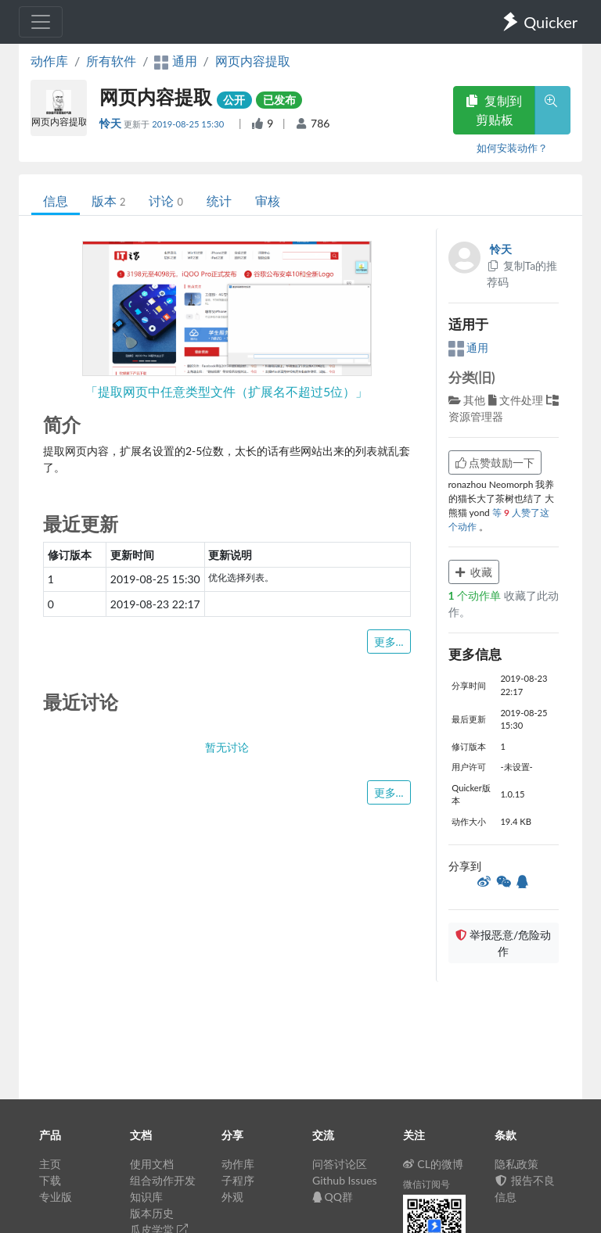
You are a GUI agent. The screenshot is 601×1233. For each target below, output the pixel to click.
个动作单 (476, 595)
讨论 (165, 200)
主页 (50, 1163)
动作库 (49, 60)
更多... (389, 641)
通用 (468, 347)
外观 (232, 1196)
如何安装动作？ (512, 148)
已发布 (279, 99)
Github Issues (344, 1180)
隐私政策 (516, 1163)
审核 (267, 200)
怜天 (111, 123)
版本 (108, 200)
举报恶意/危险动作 (503, 943)
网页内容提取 (252, 60)
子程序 (237, 1180)
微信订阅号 (426, 1184)
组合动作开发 (163, 1180)
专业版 (55, 1196)
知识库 (146, 1196)
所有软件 (111, 60)
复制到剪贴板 (493, 110)
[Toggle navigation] (41, 22)
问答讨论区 (339, 1163)
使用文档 (152, 1163)
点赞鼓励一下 (495, 462)
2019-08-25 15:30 (189, 124)
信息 (55, 200)
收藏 (474, 572)
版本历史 (152, 1213)
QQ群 (332, 1196)
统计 (219, 200)
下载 (50, 1180)
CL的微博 (433, 1163)
